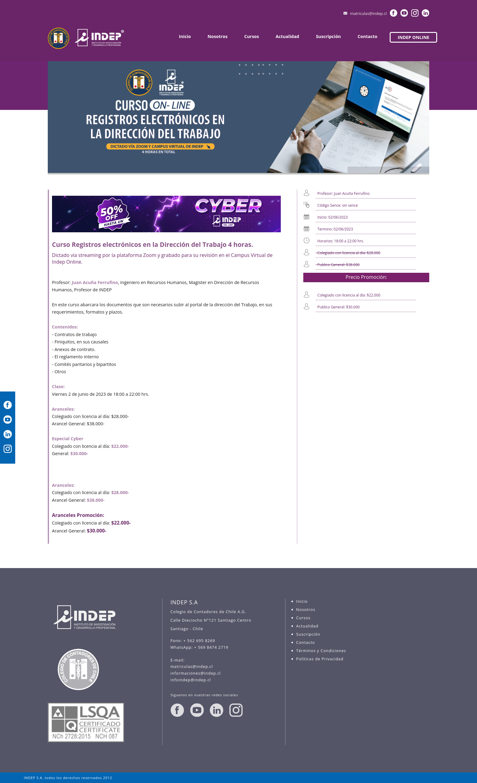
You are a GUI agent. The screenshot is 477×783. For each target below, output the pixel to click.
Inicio (185, 36)
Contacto (367, 36)
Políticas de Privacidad (319, 659)
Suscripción (328, 36)
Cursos (251, 36)
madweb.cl (443, 777)
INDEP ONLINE (413, 37)
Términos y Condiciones (321, 650)
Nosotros (217, 36)
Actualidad (287, 36)
